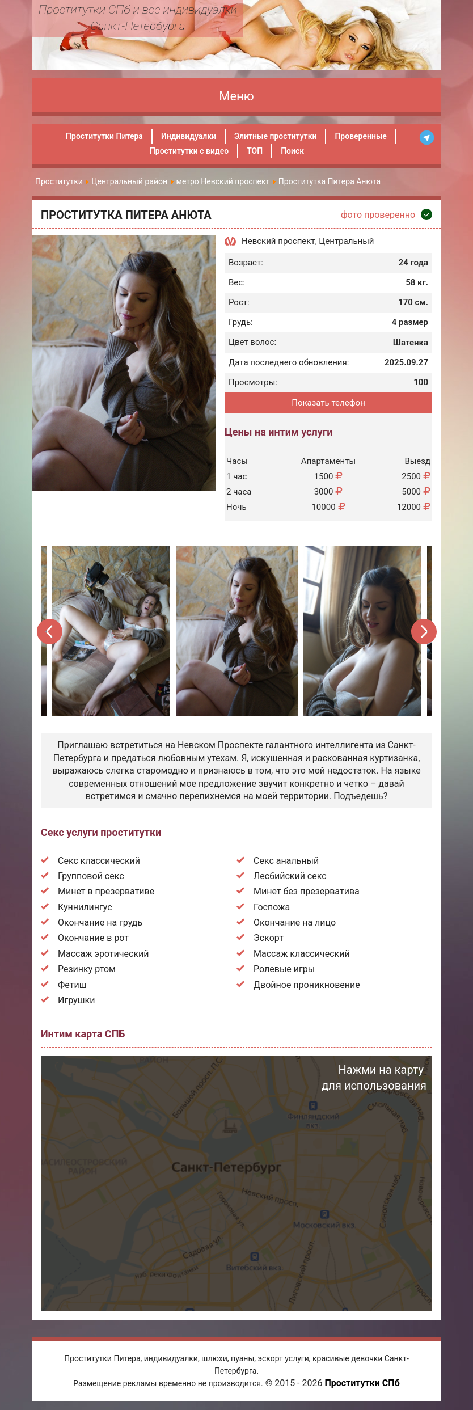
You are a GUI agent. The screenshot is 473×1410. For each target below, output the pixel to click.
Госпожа (272, 907)
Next (423, 631)
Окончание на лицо (295, 922)
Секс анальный (286, 860)
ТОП (255, 150)
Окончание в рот (93, 937)
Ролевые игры (284, 969)
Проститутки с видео (189, 150)
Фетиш (72, 985)
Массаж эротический (103, 953)
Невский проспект (278, 241)
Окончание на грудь (100, 922)
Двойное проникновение (307, 985)
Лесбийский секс (290, 876)
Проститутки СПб (361, 1383)
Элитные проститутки (275, 136)
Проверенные (360, 136)
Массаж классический (302, 953)
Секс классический (99, 860)
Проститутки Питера (104, 136)
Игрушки (76, 1000)
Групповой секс (91, 876)
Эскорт (269, 937)
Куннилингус (85, 907)
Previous (50, 631)
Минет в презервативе (106, 891)
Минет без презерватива (307, 891)
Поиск (292, 150)
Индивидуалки (188, 136)
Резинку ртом (87, 969)
